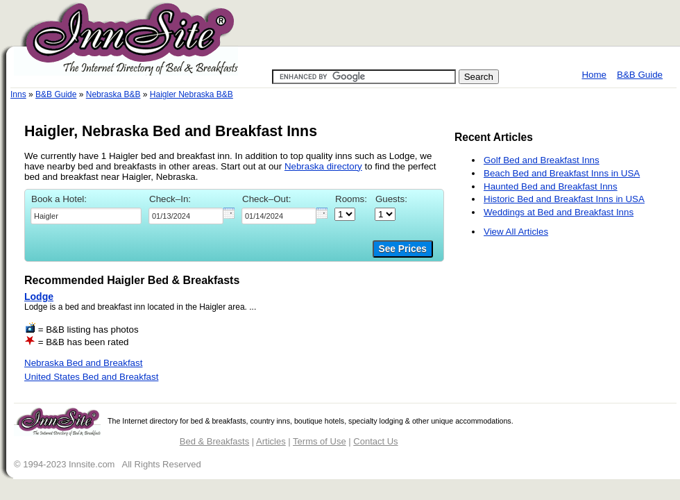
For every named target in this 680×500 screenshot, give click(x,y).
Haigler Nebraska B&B (191, 94)
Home (593, 74)
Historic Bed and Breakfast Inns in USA (564, 199)
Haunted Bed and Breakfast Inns (551, 186)
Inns (18, 94)
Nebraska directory (323, 166)
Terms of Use (319, 441)
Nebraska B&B (113, 94)
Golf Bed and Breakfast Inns (542, 160)
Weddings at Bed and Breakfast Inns (559, 212)
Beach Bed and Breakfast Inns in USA (562, 173)
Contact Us (375, 441)
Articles (271, 441)
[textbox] (86, 216)
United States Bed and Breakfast (91, 377)
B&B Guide (640, 74)
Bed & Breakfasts (214, 441)
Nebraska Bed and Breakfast (83, 363)
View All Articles (516, 231)
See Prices (403, 249)
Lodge (38, 296)
